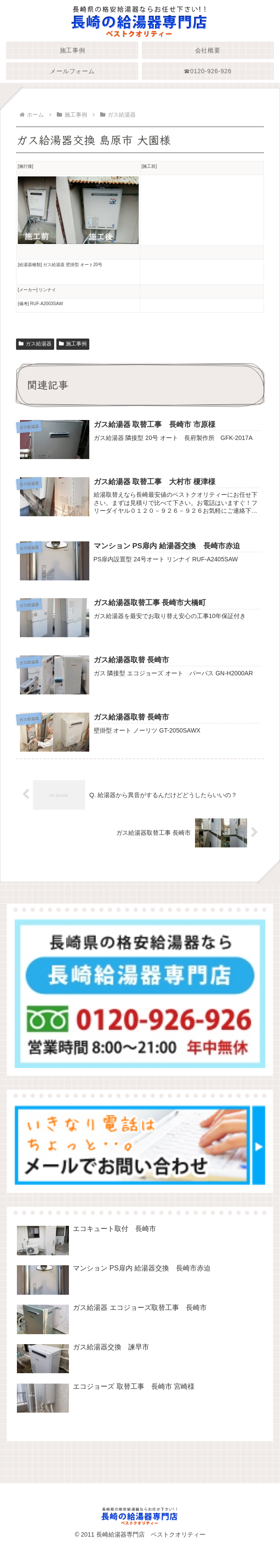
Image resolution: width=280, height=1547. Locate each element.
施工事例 (73, 344)
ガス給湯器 (35, 344)
